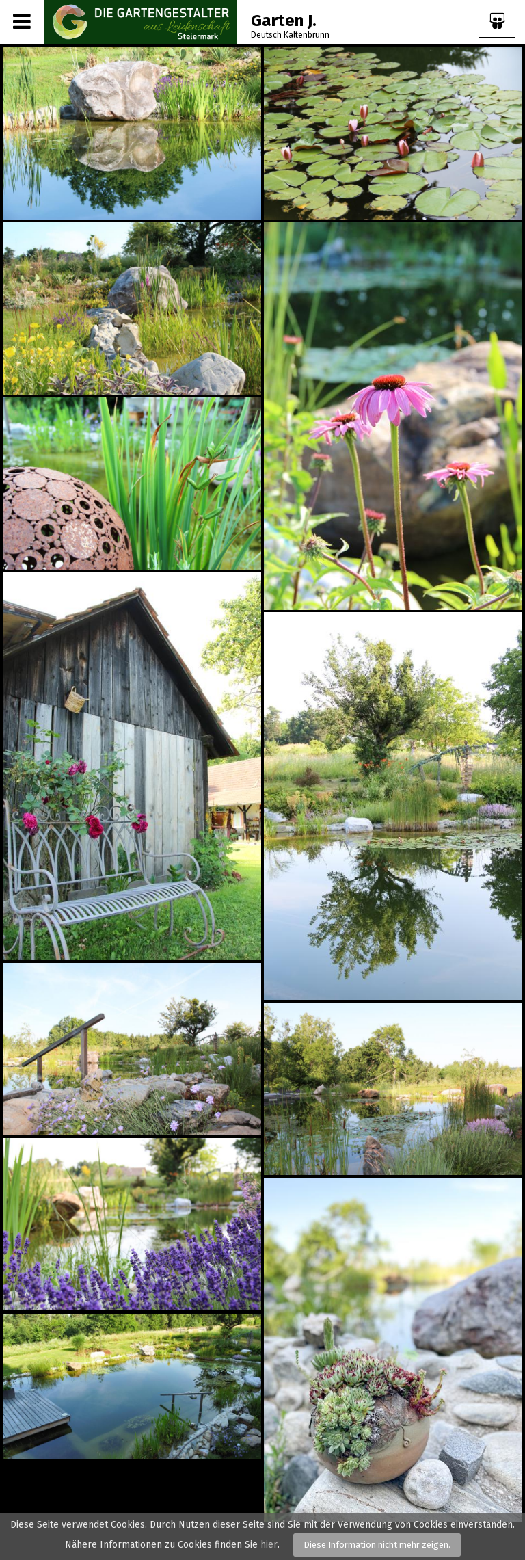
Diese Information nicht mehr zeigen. (377, 1544)
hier (269, 1544)
